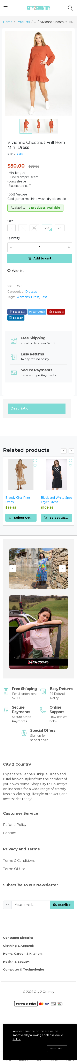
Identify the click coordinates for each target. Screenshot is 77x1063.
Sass (20, 153)
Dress (35, 297)
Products (23, 22)
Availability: (18, 208)
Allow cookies (57, 1048)
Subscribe (62, 905)
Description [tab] (21, 408)
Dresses (31, 292)
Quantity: (14, 238)
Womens (23, 297)
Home (7, 22)
